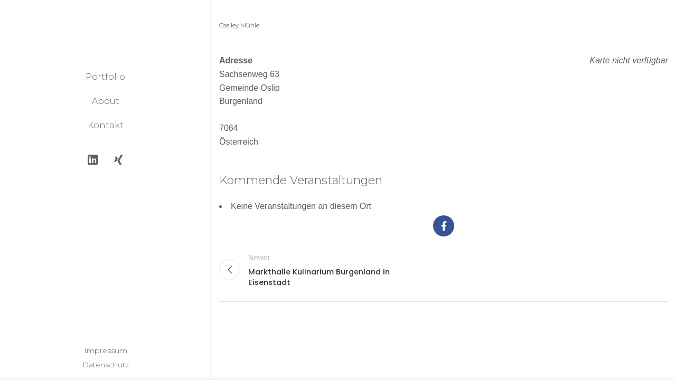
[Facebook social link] (443, 225)
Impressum (105, 350)
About (105, 101)
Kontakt (106, 125)
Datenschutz (105, 364)
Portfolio (105, 77)
